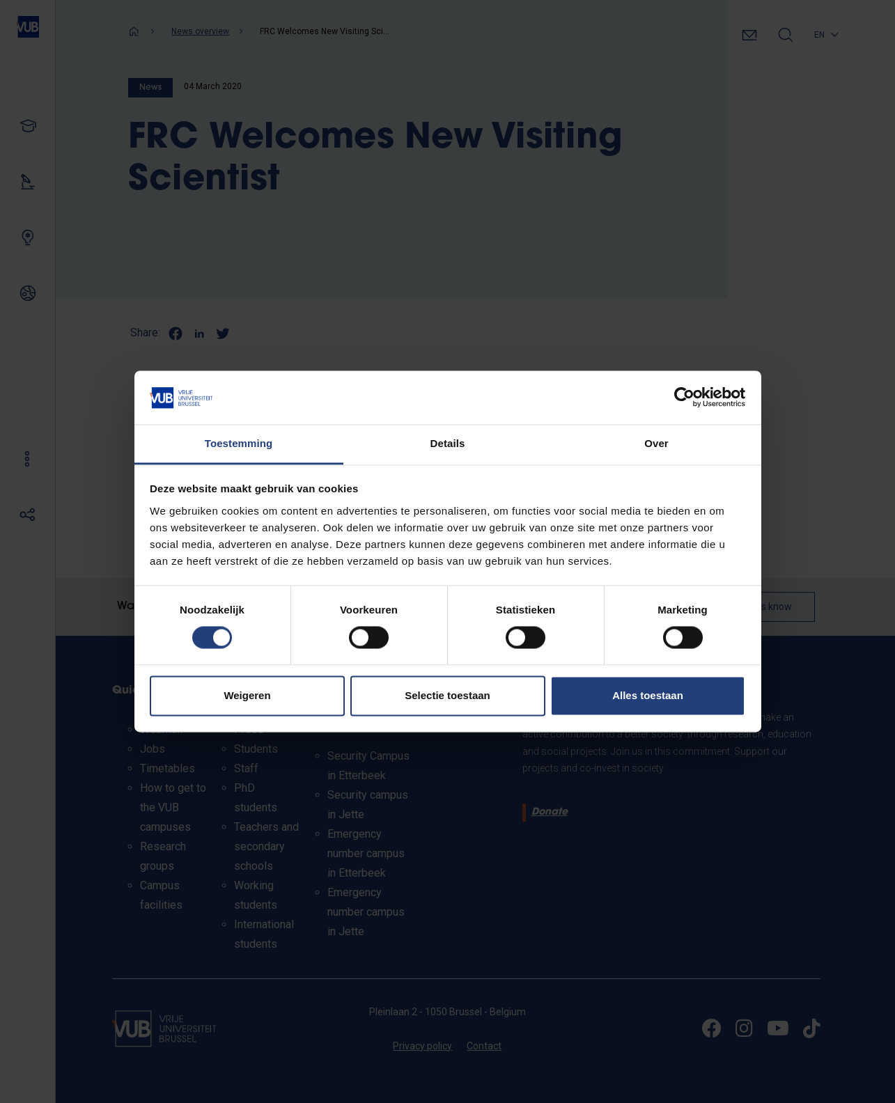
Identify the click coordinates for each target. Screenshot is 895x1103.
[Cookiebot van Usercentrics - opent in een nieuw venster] (684, 397)
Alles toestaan (647, 695)
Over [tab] (656, 443)
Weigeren (247, 695)
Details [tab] (447, 443)
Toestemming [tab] (239, 443)
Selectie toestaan (447, 695)
